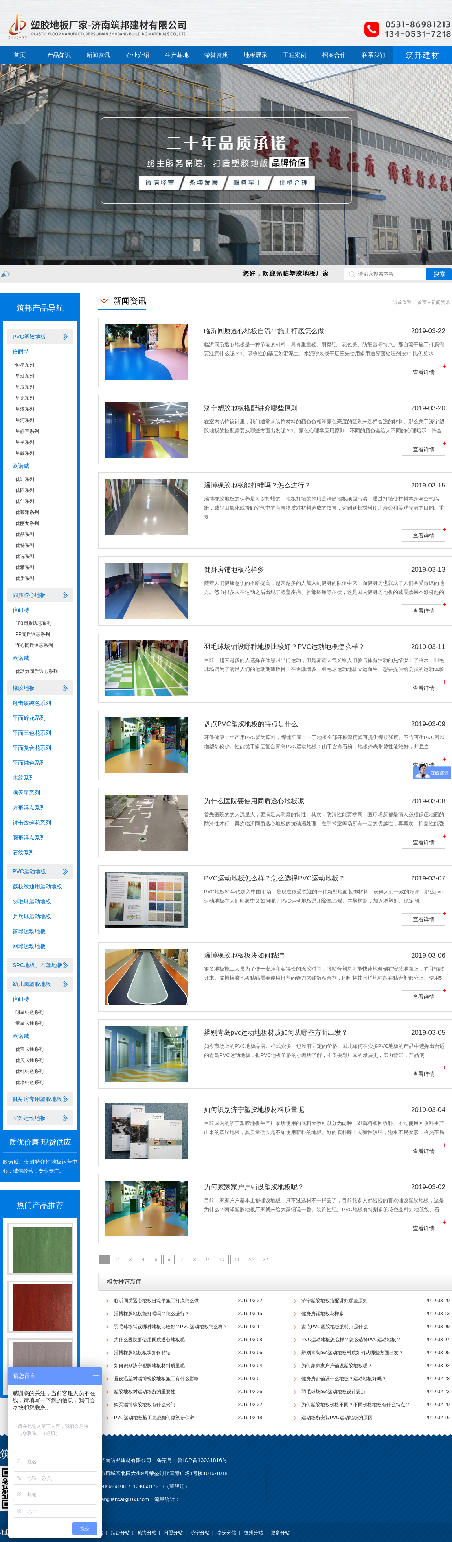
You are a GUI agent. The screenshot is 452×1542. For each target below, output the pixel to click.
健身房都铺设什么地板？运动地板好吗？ (343, 1378)
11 (237, 1259)
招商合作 (334, 55)
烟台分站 (120, 1532)
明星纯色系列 (29, 1012)
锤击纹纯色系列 (32, 703)
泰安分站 (226, 1532)
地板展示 (255, 55)
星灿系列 (24, 376)
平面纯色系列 (29, 763)
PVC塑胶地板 (29, 337)
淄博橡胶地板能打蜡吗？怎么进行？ (151, 1313)
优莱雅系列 (27, 512)
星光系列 (24, 398)
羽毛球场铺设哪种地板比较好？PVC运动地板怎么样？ (171, 1326)
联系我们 (373, 55)
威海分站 (147, 1532)
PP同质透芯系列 (32, 634)
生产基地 (177, 55)
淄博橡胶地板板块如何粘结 (142, 1352)
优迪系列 (24, 479)
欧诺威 (21, 466)
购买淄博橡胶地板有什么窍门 (144, 1404)
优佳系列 (24, 501)
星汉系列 (24, 409)
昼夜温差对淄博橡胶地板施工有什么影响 (156, 1378)
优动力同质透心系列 (36, 671)
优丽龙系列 (27, 523)
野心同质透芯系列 (34, 645)
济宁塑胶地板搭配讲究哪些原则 (334, 1300)
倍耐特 (21, 351)
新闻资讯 (98, 55)
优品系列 (24, 534)
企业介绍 (137, 55)
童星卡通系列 (29, 1023)
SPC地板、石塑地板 (37, 965)
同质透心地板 (29, 595)
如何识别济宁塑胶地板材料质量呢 (149, 1365)
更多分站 (280, 1532)
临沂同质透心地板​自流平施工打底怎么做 (156, 1300)
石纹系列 (24, 852)
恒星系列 (24, 365)
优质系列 (24, 578)
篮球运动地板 (29, 931)
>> (251, 1259)
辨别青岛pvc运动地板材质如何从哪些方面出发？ (352, 1352)
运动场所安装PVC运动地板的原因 (337, 1417)
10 (221, 1259)
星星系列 (24, 442)
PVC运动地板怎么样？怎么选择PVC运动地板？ (351, 1339)
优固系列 (24, 490)
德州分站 (253, 1532)
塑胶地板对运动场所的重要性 (144, 1391)
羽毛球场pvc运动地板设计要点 (333, 1391)
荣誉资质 (216, 55)
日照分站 (173, 1532)
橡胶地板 (24, 688)
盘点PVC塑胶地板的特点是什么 (334, 1326)
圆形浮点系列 (29, 837)
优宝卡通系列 (29, 1049)
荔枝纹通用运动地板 (37, 886)
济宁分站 (200, 1532)
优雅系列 (24, 567)
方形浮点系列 (29, 807)
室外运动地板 (29, 1118)
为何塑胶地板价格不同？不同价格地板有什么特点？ (355, 1404)
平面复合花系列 (32, 748)
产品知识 (59, 55)
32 (265, 1259)
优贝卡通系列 (29, 1060)
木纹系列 (24, 778)
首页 (20, 55)
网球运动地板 (29, 946)
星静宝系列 (27, 431)
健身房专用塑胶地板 (37, 1099)
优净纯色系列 (29, 1082)
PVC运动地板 (29, 871)
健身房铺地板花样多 (322, 1313)
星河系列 (24, 420)
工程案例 (295, 55)
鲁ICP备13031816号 (202, 1460)
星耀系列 (24, 453)
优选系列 (24, 556)
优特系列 (24, 545)
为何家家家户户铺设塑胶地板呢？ (336, 1365)
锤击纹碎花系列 (32, 822)
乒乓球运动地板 (32, 916)
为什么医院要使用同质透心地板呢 (149, 1339)
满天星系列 (26, 793)
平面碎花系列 (29, 718)
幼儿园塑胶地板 (32, 984)
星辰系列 (24, 387)
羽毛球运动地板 (32, 901)
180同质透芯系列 (33, 623)
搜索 (439, 274)
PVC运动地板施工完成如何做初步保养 (154, 1417)
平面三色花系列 (32, 733)
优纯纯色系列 (29, 1071)
